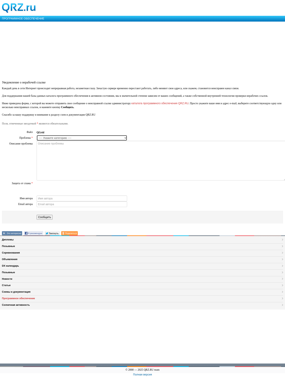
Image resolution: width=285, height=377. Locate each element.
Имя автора (26, 198)
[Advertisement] (115, 50)
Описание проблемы (21, 143)
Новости (7, 278)
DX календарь (10, 265)
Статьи (6, 285)
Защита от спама (22, 183)
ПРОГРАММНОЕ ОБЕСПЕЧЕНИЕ (23, 18)
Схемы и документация (16, 291)
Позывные (8, 246)
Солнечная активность (16, 304)
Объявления (9, 259)
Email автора (25, 204)
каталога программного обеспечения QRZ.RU (160, 103)
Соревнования (11, 252)
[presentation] (66, 188)
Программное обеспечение (18, 298)
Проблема (26, 137)
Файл (30, 132)
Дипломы (8, 239)
